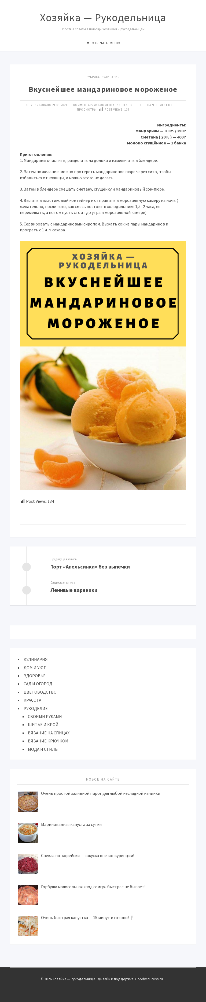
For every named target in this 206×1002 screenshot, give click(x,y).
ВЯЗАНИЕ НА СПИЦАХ (48, 732)
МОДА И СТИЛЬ (43, 749)
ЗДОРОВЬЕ (35, 675)
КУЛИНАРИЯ (111, 77)
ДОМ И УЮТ (35, 667)
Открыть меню (106, 43)
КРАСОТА (32, 700)
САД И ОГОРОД (38, 683)
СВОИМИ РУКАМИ (45, 716)
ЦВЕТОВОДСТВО (40, 692)
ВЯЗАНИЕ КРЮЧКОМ (48, 741)
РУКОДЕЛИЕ (36, 708)
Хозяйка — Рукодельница (103, 17)
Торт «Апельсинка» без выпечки (90, 566)
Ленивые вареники (73, 589)
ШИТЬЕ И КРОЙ (43, 724)
